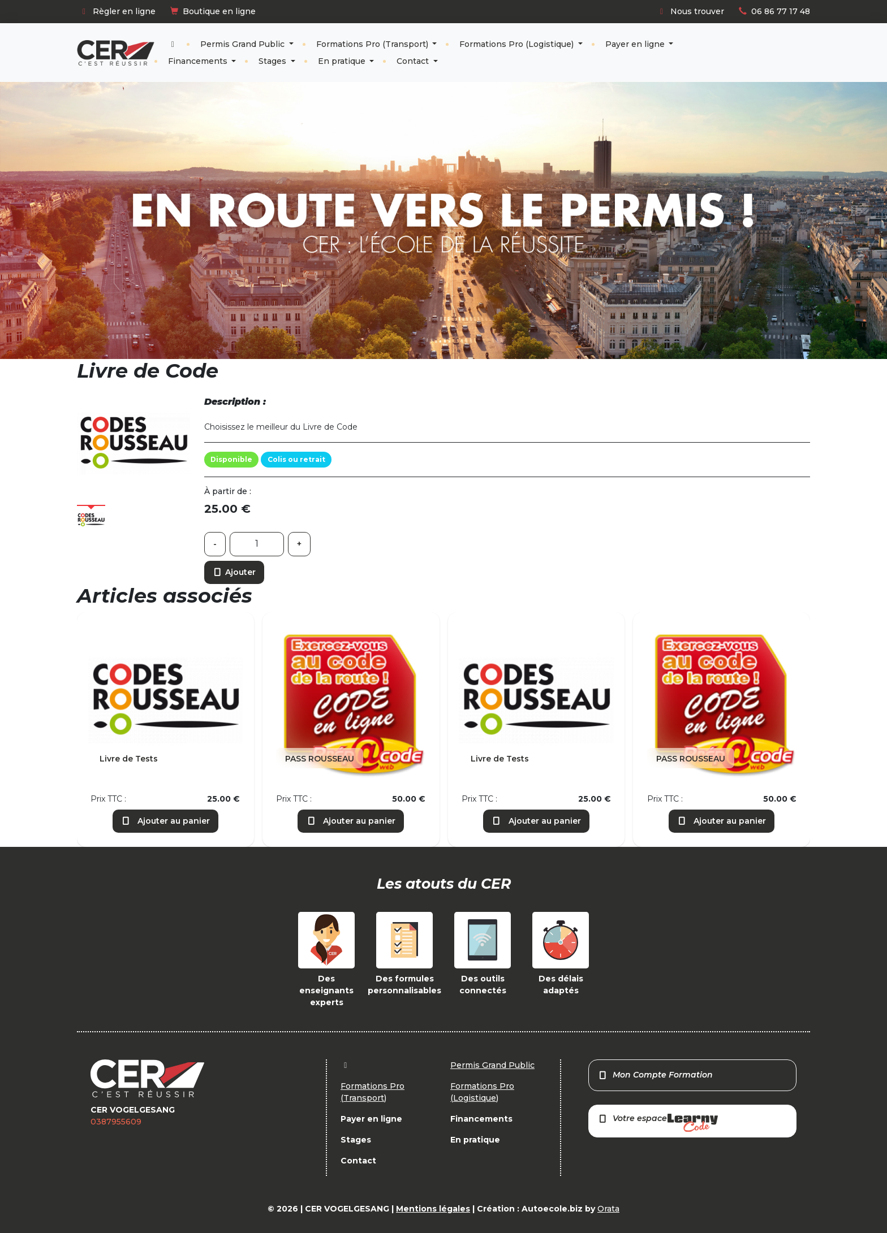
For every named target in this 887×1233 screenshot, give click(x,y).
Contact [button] (414, 61)
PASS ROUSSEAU (319, 759)
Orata (608, 1209)
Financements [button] (199, 61)
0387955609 (116, 1122)
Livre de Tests (129, 759)
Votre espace (658, 1122)
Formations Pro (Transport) (373, 44)
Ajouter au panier (165, 821)
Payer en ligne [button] (636, 44)
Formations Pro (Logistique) (517, 44)
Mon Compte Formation (655, 1075)
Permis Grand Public (243, 44)
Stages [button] (274, 61)
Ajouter (234, 572)
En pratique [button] (343, 61)
